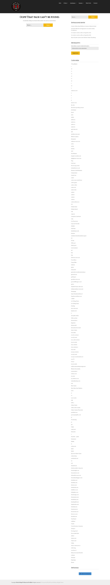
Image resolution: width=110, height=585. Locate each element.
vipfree (72, 535)
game (72, 267)
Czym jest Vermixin (75, 223)
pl (71, 417)
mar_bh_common (75, 335)
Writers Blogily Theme (58, 582)
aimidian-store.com (75, 134)
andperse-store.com (75, 141)
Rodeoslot (73, 431)
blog (72, 160)
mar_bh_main (74, 337)
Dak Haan (73, 228)
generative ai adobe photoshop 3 (78, 272)
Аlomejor (73, 557)
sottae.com (73, 446)
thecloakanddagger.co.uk (76, 477)
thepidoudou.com (75, 504)
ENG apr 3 (73, 243)
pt (71, 422)
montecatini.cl (74, 371)
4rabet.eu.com (74, 90)
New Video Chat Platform (76, 388)
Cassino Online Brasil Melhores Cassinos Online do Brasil (83, 26)
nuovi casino (74, 397)
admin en (73, 119)
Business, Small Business (76, 170)
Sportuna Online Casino (76, 453)
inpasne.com (74, 310)
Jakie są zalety (74, 318)
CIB (72, 211)
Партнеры (73, 560)
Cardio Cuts (73, 175)
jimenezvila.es (74, 320)
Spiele (72, 451)
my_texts (73, 376)
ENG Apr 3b (73, 245)
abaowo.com (74, 102)
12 (71, 73)
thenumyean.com (75, 497)
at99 (72, 151)
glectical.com (74, 274)
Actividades (72, 3)
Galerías (80, 3)
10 (71, 68)
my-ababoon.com (75, 378)
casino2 (72, 194)
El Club (65, 3)
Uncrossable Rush (75, 533)
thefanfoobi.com (74, 487)
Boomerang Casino (75, 165)
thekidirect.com (74, 489)
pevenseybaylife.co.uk (76, 414)
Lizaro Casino (74, 330)
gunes (72, 284)
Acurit (72, 112)
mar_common (74, 344)
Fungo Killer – (74, 262)
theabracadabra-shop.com (77, 468)
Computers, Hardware (76, 216)
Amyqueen (73, 139)
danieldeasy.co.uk (75, 231)
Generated (73, 269)
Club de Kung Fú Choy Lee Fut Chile (24, 582)
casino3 (72, 197)
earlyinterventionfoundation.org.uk (78, 235)
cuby (72, 218)
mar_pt (72, 361)
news (72, 390)
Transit (72, 523)
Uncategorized (74, 531)
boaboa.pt (73, 163)
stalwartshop (74, 456)
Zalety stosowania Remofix (77, 552)
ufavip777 (73, 528)
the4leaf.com (74, 465)
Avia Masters (74, 153)
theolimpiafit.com (75, 501)
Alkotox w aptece (74, 136)
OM (72, 400)
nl (71, 393)
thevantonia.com (74, 511)
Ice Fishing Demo (75, 301)
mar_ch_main (74, 342)
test (72, 463)
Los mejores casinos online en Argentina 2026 (81, 32)
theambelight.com (75, 470)
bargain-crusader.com (76, 155)
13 (71, 76)
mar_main (73, 349)
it (71, 313)
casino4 (72, 199)
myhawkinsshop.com (75, 381)
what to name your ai (75, 545)
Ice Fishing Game (75, 303)
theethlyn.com (74, 482)
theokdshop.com (74, 499)
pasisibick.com (74, 412)
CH (71, 204)
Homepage (73, 291)
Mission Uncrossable (75, 368)
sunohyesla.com (74, 458)
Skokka (72, 441)
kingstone (73, 322)
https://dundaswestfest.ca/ (77, 293)
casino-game (74, 182)
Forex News (73, 260)
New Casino (73, 385)
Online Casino (74, 405)
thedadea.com (74, 480)
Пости (72, 562)
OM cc (72, 402)
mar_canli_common (75, 339)
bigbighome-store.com (76, 158)
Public (72, 426)
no (71, 395)
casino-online (74, 185)
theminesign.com (75, 494)
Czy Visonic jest (74, 221)
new (72, 383)
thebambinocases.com (76, 475)
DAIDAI (73, 226)
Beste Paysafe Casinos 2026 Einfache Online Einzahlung (83, 37)
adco (72, 114)
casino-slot (73, 187)
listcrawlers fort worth (76, 327)
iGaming (73, 306)
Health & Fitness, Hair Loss (77, 286)
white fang (73, 547)
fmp (72, 255)
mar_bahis (73, 332)
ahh (72, 131)
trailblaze (73, 521)
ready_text (73, 429)
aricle (72, 143)
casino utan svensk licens (76, 180)
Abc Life (73, 105)
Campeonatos (74, 172)
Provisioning (74, 419)
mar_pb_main (74, 354)
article (72, 146)
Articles (72, 148)
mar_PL (72, 359)
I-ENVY (72, 298)
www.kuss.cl (73, 550)
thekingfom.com (74, 492)
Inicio (60, 3)
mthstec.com (74, 373)
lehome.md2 (74, 325)
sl (71, 443)
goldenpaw (73, 276)
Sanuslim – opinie (75, 436)
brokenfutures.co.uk (75, 168)
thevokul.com (74, 516)
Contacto (95, 3)
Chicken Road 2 (74, 209)
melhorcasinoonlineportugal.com (78, 366)
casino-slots (73, 189)
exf (71, 250)
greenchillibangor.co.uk (76, 281)
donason (73, 233)
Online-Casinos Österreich (77, 410)
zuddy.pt (73, 555)
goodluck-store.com (75, 279)
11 (71, 71)
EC (71, 238)
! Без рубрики (74, 64)
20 (71, 85)
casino (72, 177)
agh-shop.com (74, 129)
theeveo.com (74, 485)
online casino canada (75, 407)
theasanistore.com (75, 472)
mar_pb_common (75, 351)
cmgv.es (73, 214)
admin (72, 117)
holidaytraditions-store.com (77, 289)
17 (71, 78)
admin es (73, 124)
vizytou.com (73, 538)
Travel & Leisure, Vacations (77, 526)
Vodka (72, 543)
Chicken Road (74, 206)
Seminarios (73, 439)
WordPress (49, 582)
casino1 (72, 192)
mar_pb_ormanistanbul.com (77, 356)
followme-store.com (75, 257)
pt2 (71, 424)
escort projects (74, 247)
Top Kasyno (73, 518)
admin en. (73, 122)
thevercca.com (74, 514)
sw (71, 460)
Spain (72, 448)
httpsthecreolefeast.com (76, 296)
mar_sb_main (74, 364)
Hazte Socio (88, 3)
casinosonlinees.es (75, 201)
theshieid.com (74, 506)
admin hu (73, 126)
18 (71, 80)
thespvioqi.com (74, 509)
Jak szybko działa (75, 315)
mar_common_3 (74, 347)
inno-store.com (74, 308)
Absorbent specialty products (77, 107)
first (72, 252)
